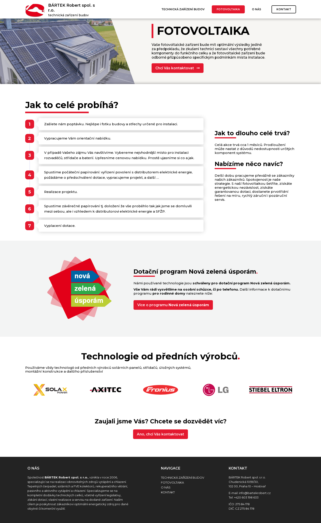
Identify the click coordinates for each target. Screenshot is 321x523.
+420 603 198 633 (246, 497)
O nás (256, 9)
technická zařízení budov (68, 15)
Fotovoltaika (228, 9)
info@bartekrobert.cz (255, 493)
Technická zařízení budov (183, 9)
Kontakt (283, 9)
